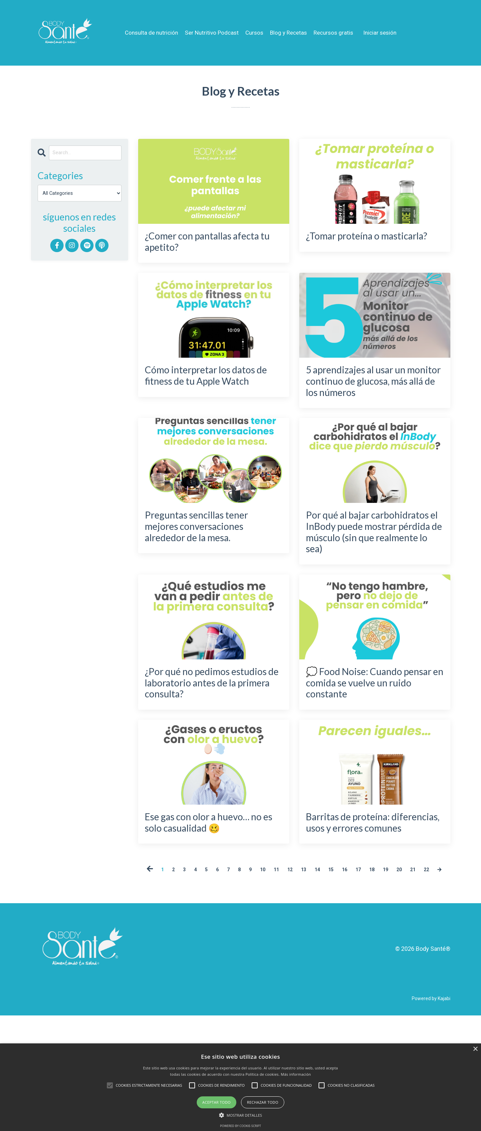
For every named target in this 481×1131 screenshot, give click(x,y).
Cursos (254, 32)
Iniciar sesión (386, 32)
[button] (240, 1115)
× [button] (475, 1049)
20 (438, 973)
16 (373, 973)
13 (324, 973)
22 (295, 984)
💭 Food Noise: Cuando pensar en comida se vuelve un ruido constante (374, 747)
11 (292, 973)
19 (422, 973)
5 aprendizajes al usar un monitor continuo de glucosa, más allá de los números (371, 402)
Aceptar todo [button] (216, 1102)
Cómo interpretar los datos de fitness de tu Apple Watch (200, 394)
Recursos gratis (338, 32)
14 (341, 973)
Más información (296, 1074)
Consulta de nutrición (147, 32)
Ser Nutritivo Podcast (210, 32)
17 (389, 973)
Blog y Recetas (290, 32)
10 (275, 973)
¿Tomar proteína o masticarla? (353, 246)
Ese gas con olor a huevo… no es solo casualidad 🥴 (213, 909)
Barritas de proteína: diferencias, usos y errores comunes (360, 916)
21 (279, 984)
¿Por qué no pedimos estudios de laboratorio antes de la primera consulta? (205, 754)
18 (406, 973)
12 (308, 973)
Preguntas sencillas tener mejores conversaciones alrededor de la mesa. (211, 563)
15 (357, 973)
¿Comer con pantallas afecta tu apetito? (201, 246)
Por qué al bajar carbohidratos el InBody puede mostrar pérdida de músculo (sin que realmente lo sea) (373, 578)
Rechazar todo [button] (262, 1102)
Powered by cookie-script (240, 1126)
